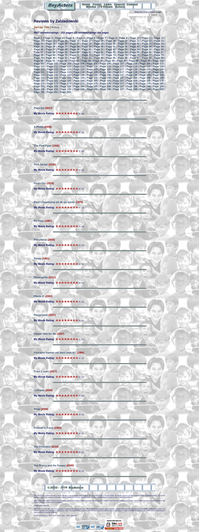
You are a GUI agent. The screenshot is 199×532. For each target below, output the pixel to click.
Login (158, 12)
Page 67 (159, 52)
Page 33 (147, 43)
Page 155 (92, 78)
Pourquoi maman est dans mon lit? (55, 352)
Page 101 (39, 63)
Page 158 (131, 78)
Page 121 (39, 69)
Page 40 (99, 46)
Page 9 (123, 38)
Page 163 (65, 80)
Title (46, 27)
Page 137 (118, 72)
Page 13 (39, 41)
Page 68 (39, 55)
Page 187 (118, 86)
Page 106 (105, 63)
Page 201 (39, 92)
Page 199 (145, 89)
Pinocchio (40, 183)
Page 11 (147, 38)
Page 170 (158, 80)
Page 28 (87, 43)
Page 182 (52, 86)
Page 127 (118, 69)
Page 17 (87, 41)
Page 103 (65, 63)
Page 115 (92, 66)
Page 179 (145, 83)
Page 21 (135, 41)
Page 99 (145, 60)
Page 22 (147, 41)
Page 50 (87, 49)
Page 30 (111, 43)
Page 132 (52, 72)
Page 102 (52, 63)
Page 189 (145, 86)
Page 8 (112, 38)
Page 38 (74, 46)
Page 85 (111, 58)
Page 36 (50, 46)
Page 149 (145, 75)
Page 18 (99, 41)
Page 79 (39, 58)
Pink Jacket (41, 164)
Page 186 (105, 86)
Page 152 (52, 78)
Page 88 (147, 58)
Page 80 (50, 58)
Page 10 (134, 38)
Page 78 (159, 55)
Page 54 (135, 49)
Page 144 (79, 75)
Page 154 (79, 78)
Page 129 (145, 69)
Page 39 (87, 46)
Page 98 (134, 60)
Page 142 (52, 75)
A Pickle (39, 127)
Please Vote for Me (45, 333)
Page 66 (147, 52)
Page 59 (62, 52)
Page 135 (92, 72)
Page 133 (65, 72)
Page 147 (118, 75)
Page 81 (62, 58)
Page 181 (39, 86)
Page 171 (39, 83)
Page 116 (105, 66)
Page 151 (39, 78)
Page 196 (105, 89)
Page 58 (50, 52)
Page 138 (131, 72)
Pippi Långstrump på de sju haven (54, 202)
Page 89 (159, 58)
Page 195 (92, 89)
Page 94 (86, 60)
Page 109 (145, 63)
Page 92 (62, 60)
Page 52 (111, 49)
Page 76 (135, 55)
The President (42, 446)
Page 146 (105, 75)
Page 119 (145, 66)
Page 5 (80, 38)
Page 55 (147, 49)
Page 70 (62, 55)
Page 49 (74, 49)
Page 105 (92, 63)
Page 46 (39, 49)
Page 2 (48, 38)
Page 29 (99, 43)
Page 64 (123, 52)
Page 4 (70, 38)
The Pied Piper (42, 145)
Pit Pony (39, 221)
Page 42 (123, 46)
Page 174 (79, 83)
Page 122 (52, 69)
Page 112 (52, 66)
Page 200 (158, 89)
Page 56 (159, 49)
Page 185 (92, 86)
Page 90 (39, 60)
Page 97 (122, 60)
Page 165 (92, 80)
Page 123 (65, 69)
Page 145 (92, 75)
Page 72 (87, 55)
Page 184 (79, 86)
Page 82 (74, 58)
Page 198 (131, 89)
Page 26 (62, 43)
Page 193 (65, 89)
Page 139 (145, 72)
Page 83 (87, 58)
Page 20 (123, 41)
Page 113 (65, 66)
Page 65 (135, 52)
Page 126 (105, 69)
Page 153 (65, 78)
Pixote (37, 258)
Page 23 (159, 41)
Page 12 (159, 38)
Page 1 (38, 38)
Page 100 (158, 60)
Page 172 (52, 83)
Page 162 (52, 80)
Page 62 (99, 52)
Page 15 (62, 41)
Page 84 (99, 58)
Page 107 (118, 63)
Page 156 (105, 78)
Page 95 (98, 60)
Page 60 (74, 52)
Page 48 (62, 49)
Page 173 (65, 83)
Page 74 (111, 55)
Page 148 (131, 75)
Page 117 (118, 66)
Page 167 (118, 80)
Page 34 (159, 43)
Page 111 (39, 66)
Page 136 (105, 72)
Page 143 (65, 75)
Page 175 (92, 83)
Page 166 (105, 80)
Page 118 (131, 66)
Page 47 (50, 49)
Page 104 (79, 63)
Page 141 (39, 75)
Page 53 (123, 49)
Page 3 (59, 38)
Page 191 (39, 89)
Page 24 (39, 43)
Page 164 (79, 80)
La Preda (39, 390)
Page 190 (158, 86)
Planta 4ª (39, 296)
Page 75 (123, 55)
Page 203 (65, 92)
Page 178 (131, 83)
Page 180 (158, 83)
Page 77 (147, 55)
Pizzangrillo (41, 277)
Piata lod (39, 108)
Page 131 (39, 72)
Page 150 (158, 75)
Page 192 (52, 89)
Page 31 (123, 43)
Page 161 (39, 80)
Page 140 (158, 72)
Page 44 (147, 46)
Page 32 (135, 43)
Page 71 (74, 55)
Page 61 (87, 52)
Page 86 (123, 58)
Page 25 (50, 43)
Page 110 (158, 63)
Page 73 (99, 55)
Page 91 (50, 60)
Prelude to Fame (44, 428)
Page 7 (102, 38)
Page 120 (158, 66)
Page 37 (62, 46)
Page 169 (145, 80)
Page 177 (118, 83)
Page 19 (111, 41)
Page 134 (79, 72)
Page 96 (110, 60)
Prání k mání (41, 371)
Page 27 (74, 43)
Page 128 (131, 69)
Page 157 (118, 78)
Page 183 (65, 86)
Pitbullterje (40, 239)
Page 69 (50, 55)
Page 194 (79, 89)
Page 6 (91, 38)
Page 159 (145, 78)
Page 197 (118, 89)
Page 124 (79, 69)
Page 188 (131, 86)
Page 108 (131, 63)
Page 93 (74, 60)
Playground (41, 315)
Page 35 (39, 46)
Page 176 (105, 83)
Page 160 (158, 78)
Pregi (37, 409)
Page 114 (79, 66)
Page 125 (92, 69)
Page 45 (159, 46)
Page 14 (50, 41)
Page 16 (74, 41)
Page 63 (111, 52)
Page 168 (131, 80)
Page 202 (52, 92)
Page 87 (135, 58)
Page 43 (135, 46)
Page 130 (158, 69)
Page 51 (99, 49)
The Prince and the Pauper (50, 465)
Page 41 (111, 46)
